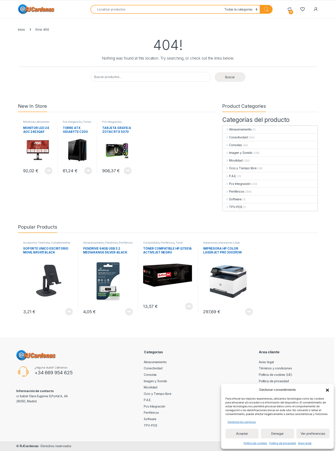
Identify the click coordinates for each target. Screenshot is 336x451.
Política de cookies (255, 443)
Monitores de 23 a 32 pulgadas (36, 123)
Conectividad (235, 137)
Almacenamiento (237, 129)
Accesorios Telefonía (36, 242)
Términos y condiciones (275, 368)
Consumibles (151, 242)
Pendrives (111, 242)
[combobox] (156, 9)
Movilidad (233, 160)
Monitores (29, 121)
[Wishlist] (302, 9)
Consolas (232, 145)
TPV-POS (232, 207)
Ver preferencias (313, 434)
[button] (327, 390)
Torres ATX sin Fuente (77, 123)
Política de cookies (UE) (275, 374)
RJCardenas (29, 446)
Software (232, 199)
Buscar (230, 77)
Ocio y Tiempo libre (239, 168)
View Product (48, 170)
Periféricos (233, 191)
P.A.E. (229, 176)
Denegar (277, 434)
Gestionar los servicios (242, 422)
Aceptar (242, 434)
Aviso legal (304, 443)
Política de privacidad (282, 443)
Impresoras (210, 242)
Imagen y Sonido (237, 152)
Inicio (21, 29)
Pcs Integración (72, 121)
